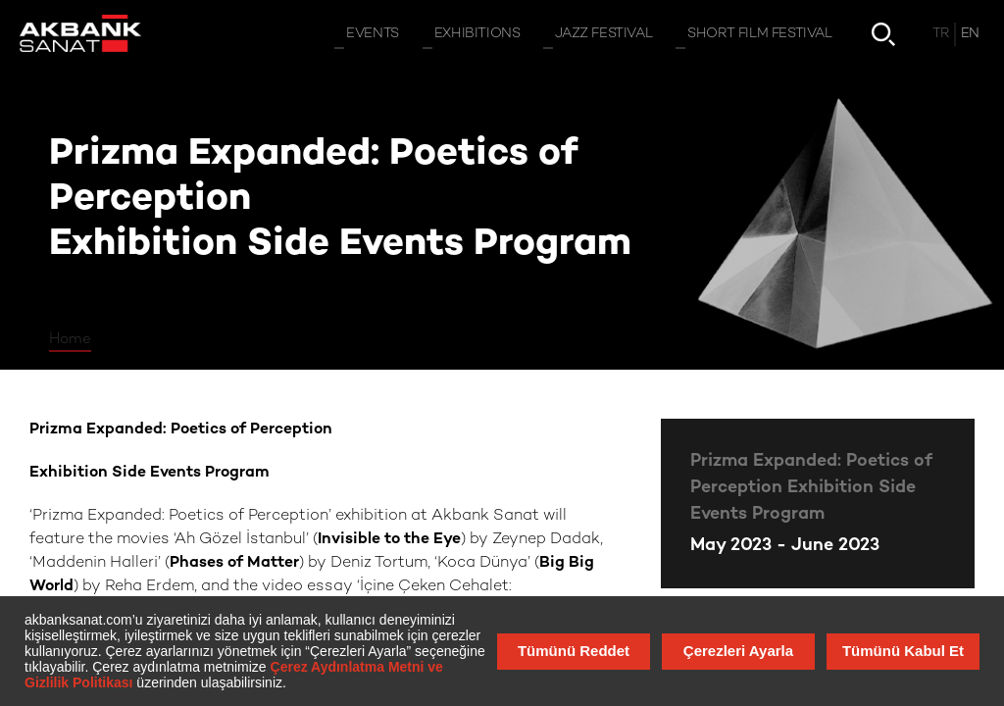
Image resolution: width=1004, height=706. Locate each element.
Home (70, 339)
